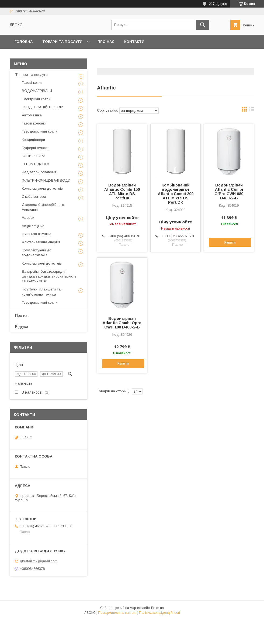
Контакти (134, 42)
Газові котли (32, 83)
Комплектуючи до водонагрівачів (36, 252)
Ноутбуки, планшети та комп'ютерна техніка (41, 291)
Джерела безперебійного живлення (43, 207)
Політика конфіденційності (159, 613)
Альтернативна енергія (41, 242)
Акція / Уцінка (33, 226)
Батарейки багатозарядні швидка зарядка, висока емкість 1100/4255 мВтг (49, 276)
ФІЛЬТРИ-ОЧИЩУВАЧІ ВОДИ (46, 180)
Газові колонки (34, 123)
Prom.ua (157, 608)
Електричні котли (36, 99)
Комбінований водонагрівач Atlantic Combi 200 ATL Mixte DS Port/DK (175, 194)
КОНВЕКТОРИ (33, 156)
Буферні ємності (36, 148)
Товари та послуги (62, 42)
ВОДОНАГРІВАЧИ (37, 91)
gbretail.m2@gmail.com (39, 561)
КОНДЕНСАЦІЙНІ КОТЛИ (42, 107)
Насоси (28, 218)
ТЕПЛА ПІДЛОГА (35, 164)
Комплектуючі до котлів (42, 263)
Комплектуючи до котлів (42, 188)
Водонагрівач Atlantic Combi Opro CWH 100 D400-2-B (122, 322)
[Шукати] (202, 25)
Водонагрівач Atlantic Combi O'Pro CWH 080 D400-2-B (228, 191)
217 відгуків (218, 4)
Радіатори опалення (39, 172)
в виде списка (251, 110)
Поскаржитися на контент (117, 613)
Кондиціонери (33, 140)
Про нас (106, 42)
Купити (230, 242)
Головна (24, 42)
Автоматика (32, 115)
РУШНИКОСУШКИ (36, 234)
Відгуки (21, 326)
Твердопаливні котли (39, 131)
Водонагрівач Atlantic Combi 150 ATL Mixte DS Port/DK (122, 191)
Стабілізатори (34, 197)
